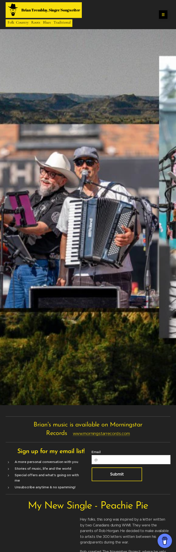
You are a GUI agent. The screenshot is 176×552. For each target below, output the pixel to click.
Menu (162, 15)
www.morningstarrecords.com (101, 433)
